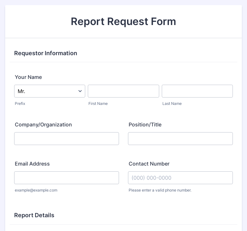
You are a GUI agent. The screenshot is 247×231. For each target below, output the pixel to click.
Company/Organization (43, 124)
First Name (98, 103)
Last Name (172, 103)
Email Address (32, 163)
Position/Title (145, 124)
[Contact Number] (180, 177)
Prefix (20, 103)
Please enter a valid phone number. (160, 190)
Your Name (28, 77)
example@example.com (36, 190)
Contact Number (149, 163)
